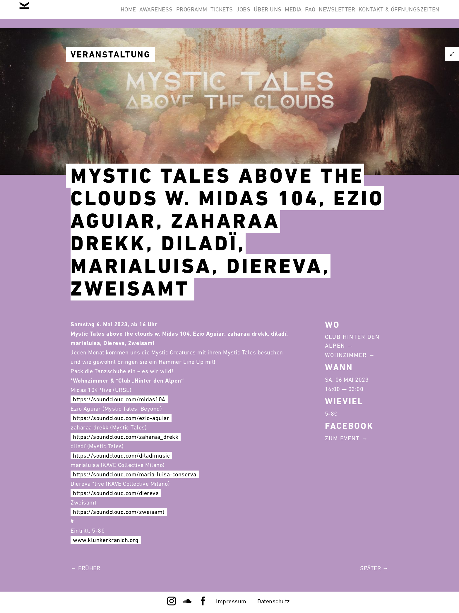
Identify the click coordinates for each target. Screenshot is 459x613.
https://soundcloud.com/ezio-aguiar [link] (121, 418)
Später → (374, 568)
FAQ (291, 14)
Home (56, 14)
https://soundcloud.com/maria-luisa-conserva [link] (134, 474)
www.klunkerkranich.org (105, 540)
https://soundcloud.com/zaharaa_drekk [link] (125, 437)
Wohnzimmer (346, 355)
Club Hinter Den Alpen (352, 341)
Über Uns (233, 14)
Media (266, 14)
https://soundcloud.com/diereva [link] (116, 493)
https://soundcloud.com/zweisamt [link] (119, 512)
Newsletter (326, 14)
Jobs (202, 14)
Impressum (231, 601)
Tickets (172, 14)
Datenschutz (273, 601)
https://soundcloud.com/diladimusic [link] (121, 455)
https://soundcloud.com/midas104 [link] (119, 399)
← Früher (85, 568)
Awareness (91, 14)
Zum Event (342, 438)
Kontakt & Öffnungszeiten (395, 14)
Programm (134, 14)
